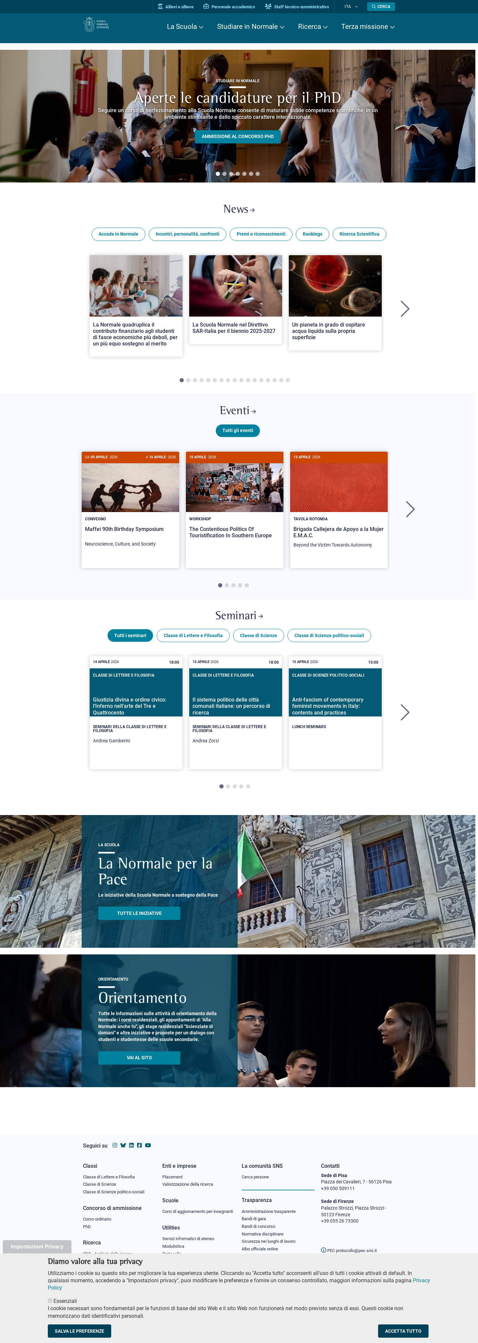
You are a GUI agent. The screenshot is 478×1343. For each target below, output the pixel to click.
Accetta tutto (403, 1331)
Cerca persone (256, 1170)
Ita (353, 6)
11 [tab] (248, 385)
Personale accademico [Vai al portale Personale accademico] (240, 6)
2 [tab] (224, 174)
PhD (87, 1223)
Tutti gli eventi (237, 439)
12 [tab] (254, 385)
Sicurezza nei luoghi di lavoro (271, 1238)
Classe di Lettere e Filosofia (193, 648)
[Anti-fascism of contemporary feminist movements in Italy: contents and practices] (335, 720)
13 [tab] (261, 385)
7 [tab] (257, 174)
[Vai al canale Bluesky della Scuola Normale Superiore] (123, 1139)
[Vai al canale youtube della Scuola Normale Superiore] (148, 1139)
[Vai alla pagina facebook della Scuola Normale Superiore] (139, 1139)
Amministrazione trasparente (272, 1205)
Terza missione (364, 27)
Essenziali (65, 1301)
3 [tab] (231, 174)
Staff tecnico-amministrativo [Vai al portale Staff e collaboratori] (308, 6)
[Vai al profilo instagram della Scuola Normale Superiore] (115, 1139)
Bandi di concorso (260, 1222)
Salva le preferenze (79, 1331)
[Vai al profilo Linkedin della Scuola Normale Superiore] (131, 1139)
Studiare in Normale (247, 27)
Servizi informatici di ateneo (190, 1240)
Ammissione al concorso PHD (238, 136)
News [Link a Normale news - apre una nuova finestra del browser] (239, 211)
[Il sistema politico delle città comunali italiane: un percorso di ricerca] (235, 725)
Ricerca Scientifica (359, 238)
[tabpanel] (237, 116)
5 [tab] (244, 174)
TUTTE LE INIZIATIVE (139, 926)
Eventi (237, 417)
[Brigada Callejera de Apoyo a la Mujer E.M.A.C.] (339, 512)
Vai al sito (139, 1070)
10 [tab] (241, 385)
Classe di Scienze (258, 648)
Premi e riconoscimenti (261, 238)
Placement (173, 1170)
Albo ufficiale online (261, 1246)
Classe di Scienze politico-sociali (329, 648)
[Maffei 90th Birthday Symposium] (130, 511)
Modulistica (174, 1248)
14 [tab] (268, 385)
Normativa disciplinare (265, 1230)
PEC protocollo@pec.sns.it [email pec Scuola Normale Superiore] (351, 1244)
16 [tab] (281, 385)
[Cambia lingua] (358, 6)
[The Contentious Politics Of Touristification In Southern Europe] (234, 508)
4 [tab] (237, 174)
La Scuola (182, 27)
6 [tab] (251, 174)
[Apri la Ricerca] (381, 6)
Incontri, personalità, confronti (187, 238)
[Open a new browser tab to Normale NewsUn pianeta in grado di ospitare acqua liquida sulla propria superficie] (335, 306)
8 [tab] (228, 385)
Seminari (239, 627)
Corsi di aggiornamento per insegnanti (190, 1210)
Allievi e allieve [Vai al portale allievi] (186, 6)
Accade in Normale (118, 238)
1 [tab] (217, 174)
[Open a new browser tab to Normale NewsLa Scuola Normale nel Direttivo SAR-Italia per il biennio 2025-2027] (235, 303)
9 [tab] (234, 385)
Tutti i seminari (130, 648)
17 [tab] (287, 385)
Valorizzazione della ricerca (190, 1178)
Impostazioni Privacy (37, 1246)
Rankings (312, 238)
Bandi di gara (255, 1213)
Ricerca (309, 27)
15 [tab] (274, 385)
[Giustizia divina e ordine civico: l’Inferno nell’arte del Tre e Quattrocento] (136, 725)
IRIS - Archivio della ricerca (110, 1250)
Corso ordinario (99, 1214)
